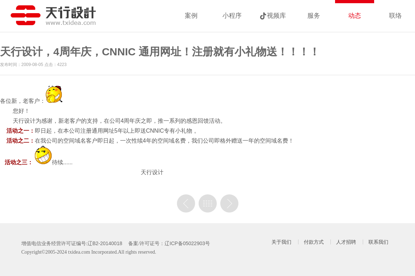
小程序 (232, 15)
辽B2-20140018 (104, 243)
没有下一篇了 (229, 203)
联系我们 (378, 242)
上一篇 (186, 203)
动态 (354, 15)
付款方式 (314, 242)
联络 (395, 15)
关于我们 (281, 242)
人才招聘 (346, 242)
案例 (191, 15)
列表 (208, 203)
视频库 (276, 15)
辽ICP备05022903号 (187, 243)
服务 (313, 15)
